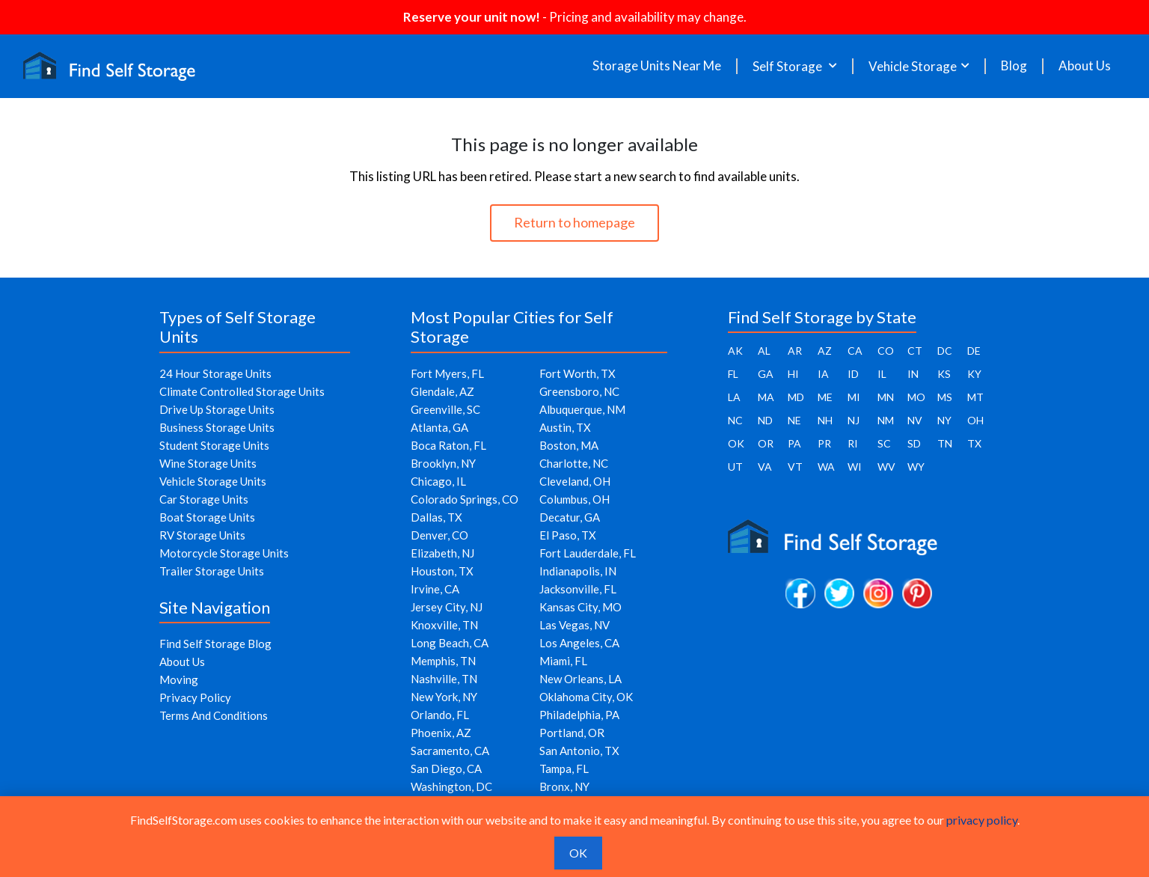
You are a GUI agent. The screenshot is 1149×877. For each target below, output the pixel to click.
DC (944, 350)
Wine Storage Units (208, 463)
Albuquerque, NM (582, 409)
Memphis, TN (443, 660)
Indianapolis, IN (577, 571)
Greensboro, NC (579, 391)
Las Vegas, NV (574, 625)
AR (795, 350)
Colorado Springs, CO (464, 499)
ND (765, 420)
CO (885, 350)
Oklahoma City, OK (586, 696)
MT (975, 397)
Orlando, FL (440, 714)
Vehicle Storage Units (212, 481)
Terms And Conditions (213, 715)
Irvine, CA (435, 589)
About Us (1084, 65)
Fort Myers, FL (447, 373)
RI (853, 443)
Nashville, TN (444, 678)
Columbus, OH (574, 499)
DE (974, 350)
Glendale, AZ (442, 391)
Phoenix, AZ (441, 732)
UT (735, 466)
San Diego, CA (446, 768)
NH (825, 420)
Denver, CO (439, 535)
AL (764, 350)
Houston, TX (442, 571)
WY (916, 466)
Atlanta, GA (439, 427)
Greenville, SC (445, 409)
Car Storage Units (203, 499)
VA (765, 466)
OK (736, 443)
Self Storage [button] (788, 66)
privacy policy (981, 820)
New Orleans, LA (580, 678)
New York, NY (444, 696)
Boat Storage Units (207, 517)
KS (944, 373)
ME (825, 397)
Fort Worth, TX (577, 373)
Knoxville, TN (444, 625)
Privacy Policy (195, 697)
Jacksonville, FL (577, 589)
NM (885, 420)
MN (885, 397)
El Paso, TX (567, 535)
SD (914, 443)
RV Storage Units (202, 535)
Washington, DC (451, 786)
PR (824, 443)
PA (794, 443)
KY (974, 373)
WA (826, 466)
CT (914, 350)
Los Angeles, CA (579, 643)
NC (735, 420)
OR (765, 443)
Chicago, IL (438, 481)
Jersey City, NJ (446, 607)
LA (734, 397)
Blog (1014, 65)
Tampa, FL (564, 768)
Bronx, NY (564, 786)
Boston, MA (568, 445)
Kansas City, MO (580, 607)
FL (733, 373)
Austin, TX (565, 427)
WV (886, 466)
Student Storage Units (214, 445)
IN (913, 373)
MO (916, 397)
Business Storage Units (217, 427)
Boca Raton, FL (448, 445)
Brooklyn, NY (443, 463)
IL (881, 373)
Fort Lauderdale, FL (587, 553)
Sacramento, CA (450, 750)
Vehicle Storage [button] (912, 66)
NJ (854, 420)
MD (796, 397)
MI (854, 397)
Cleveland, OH (574, 481)
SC (884, 443)
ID (853, 373)
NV (914, 420)
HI (793, 373)
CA (855, 350)
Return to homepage (574, 222)
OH (975, 420)
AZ (825, 350)
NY (944, 420)
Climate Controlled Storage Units (242, 391)
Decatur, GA (569, 517)
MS (944, 397)
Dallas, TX (436, 517)
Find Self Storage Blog (215, 643)
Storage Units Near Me (656, 65)
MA (766, 397)
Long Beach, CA (449, 643)
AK (735, 350)
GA (765, 373)
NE (794, 420)
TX (974, 443)
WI (855, 466)
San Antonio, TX (579, 750)
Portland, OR (571, 732)
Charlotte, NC (573, 463)
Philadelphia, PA (579, 714)
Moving (178, 679)
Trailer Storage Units (211, 571)
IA (823, 373)
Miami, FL (563, 660)
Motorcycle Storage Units (224, 553)
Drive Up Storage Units (217, 409)
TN (944, 443)
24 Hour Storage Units (215, 373)
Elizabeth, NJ (442, 553)
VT (795, 466)
